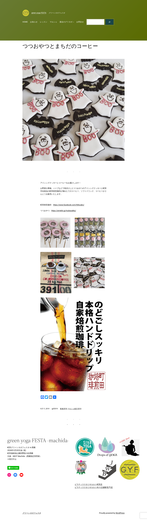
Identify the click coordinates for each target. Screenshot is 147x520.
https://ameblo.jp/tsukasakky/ (63, 211)
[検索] (109, 22)
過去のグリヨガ (66, 22)
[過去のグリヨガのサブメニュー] (73, 22)
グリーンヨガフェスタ (31, 513)
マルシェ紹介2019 (74, 409)
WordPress (120, 513)
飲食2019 (63, 409)
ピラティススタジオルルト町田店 (88, 484)
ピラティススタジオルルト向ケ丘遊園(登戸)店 (94, 487)
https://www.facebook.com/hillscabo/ (68, 205)
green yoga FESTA (38, 13)
